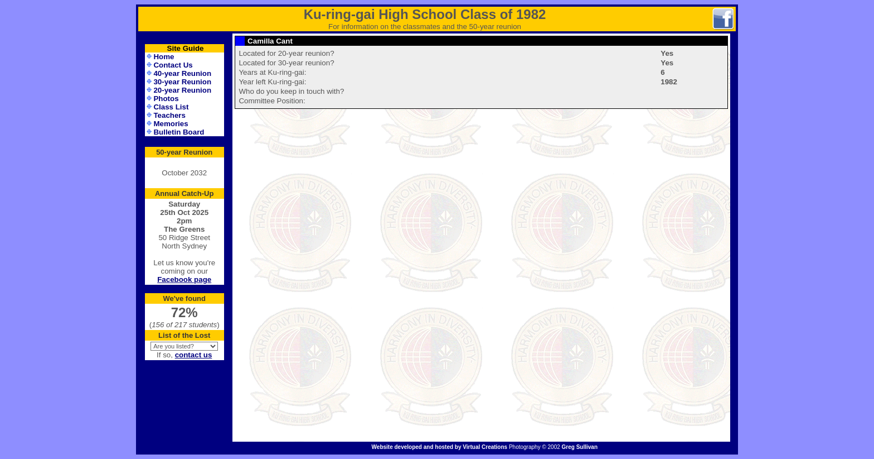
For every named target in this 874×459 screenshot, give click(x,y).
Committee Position (271, 101)
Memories (170, 123)
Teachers (169, 115)
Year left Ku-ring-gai (271, 82)
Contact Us (172, 65)
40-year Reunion (182, 73)
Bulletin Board (178, 132)
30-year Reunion (182, 82)
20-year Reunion (182, 90)
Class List (170, 107)
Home (163, 56)
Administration (184, 448)
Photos (165, 98)
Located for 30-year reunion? (286, 63)
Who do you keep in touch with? (291, 91)
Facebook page (184, 279)
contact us (193, 355)
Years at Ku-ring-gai (271, 72)
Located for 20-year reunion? (286, 53)
